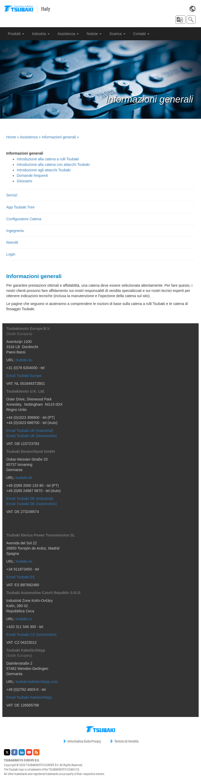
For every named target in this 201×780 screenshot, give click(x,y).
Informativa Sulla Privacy (82, 741)
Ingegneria (15, 231)
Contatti (141, 34)
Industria (41, 34)
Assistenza (68, 34)
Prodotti (16, 34)
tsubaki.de (24, 478)
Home (11, 137)
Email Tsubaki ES (20, 577)
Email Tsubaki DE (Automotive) (31, 504)
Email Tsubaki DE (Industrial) (29, 498)
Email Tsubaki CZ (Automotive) (31, 634)
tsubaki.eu (24, 360)
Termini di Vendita (123, 741)
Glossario (24, 181)
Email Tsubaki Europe (24, 376)
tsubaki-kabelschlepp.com (37, 682)
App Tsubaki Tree (20, 207)
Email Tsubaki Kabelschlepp (29, 697)
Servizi (11, 195)
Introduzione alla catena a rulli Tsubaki (48, 159)
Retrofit (12, 242)
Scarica (117, 34)
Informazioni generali (59, 137)
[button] (180, 20)
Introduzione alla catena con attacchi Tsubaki (53, 164)
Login (10, 254)
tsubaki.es (24, 561)
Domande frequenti (32, 175)
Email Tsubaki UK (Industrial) (29, 430)
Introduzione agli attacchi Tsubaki (44, 170)
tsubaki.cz (24, 619)
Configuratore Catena (23, 219)
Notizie (94, 34)
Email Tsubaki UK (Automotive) (31, 436)
